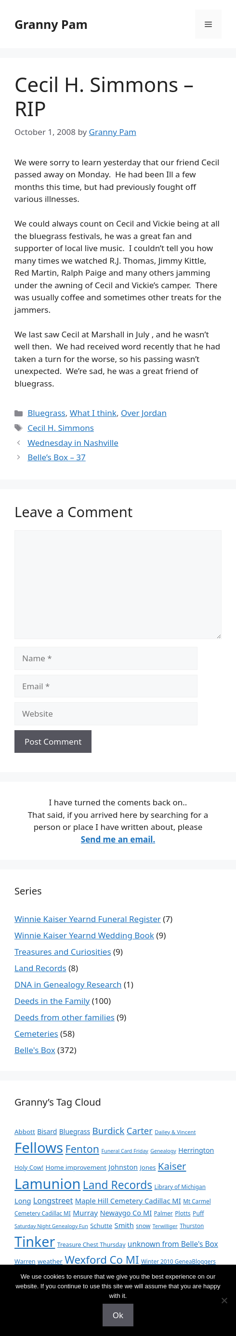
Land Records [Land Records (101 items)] (117, 1184)
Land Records (40, 968)
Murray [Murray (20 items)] (85, 1212)
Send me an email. (118, 839)
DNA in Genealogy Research (68, 984)
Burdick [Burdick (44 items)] (108, 1130)
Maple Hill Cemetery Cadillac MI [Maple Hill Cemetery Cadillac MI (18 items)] (128, 1200)
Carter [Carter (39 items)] (140, 1130)
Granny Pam (51, 24)
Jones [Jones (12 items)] (148, 1167)
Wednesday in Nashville (72, 442)
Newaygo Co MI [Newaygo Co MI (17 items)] (126, 1212)
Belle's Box (34, 1049)
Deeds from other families (64, 1017)
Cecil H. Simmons (60, 427)
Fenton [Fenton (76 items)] (83, 1149)
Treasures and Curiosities (62, 951)
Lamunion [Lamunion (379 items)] (47, 1183)
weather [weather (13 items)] (50, 1261)
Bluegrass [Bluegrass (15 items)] (74, 1131)
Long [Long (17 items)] (22, 1200)
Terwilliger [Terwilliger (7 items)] (165, 1226)
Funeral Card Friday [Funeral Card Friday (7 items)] (125, 1151)
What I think (93, 412)
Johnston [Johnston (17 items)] (123, 1167)
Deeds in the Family (52, 1000)
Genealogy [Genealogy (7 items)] (163, 1151)
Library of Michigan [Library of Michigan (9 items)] (179, 1186)
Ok (118, 1315)
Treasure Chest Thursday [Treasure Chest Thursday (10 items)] (91, 1245)
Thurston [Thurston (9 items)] (192, 1225)
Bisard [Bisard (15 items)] (47, 1131)
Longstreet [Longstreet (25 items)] (53, 1200)
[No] (224, 1300)
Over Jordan (144, 412)
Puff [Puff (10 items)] (198, 1213)
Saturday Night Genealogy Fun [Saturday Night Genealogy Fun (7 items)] (51, 1226)
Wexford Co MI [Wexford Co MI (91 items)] (102, 1259)
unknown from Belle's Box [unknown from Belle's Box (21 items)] (173, 1244)
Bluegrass (46, 412)
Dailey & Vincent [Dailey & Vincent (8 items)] (175, 1132)
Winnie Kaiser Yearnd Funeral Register (87, 918)
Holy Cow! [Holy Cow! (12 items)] (28, 1167)
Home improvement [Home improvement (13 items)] (76, 1167)
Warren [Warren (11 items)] (25, 1261)
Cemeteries (36, 1033)
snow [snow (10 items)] (143, 1226)
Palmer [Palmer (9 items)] (163, 1213)
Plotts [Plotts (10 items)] (183, 1213)
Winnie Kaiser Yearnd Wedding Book (84, 935)
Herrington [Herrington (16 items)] (196, 1150)
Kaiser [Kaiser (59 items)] (172, 1166)
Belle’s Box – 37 (56, 457)
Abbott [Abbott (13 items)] (24, 1131)
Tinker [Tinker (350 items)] (34, 1241)
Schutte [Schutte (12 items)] (101, 1225)
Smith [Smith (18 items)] (124, 1225)
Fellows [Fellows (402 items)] (38, 1147)
